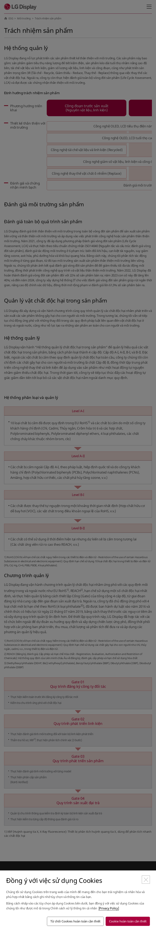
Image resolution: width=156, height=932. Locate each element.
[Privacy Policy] (109, 908)
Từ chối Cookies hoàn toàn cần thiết (75, 921)
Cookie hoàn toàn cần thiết (127, 921)
